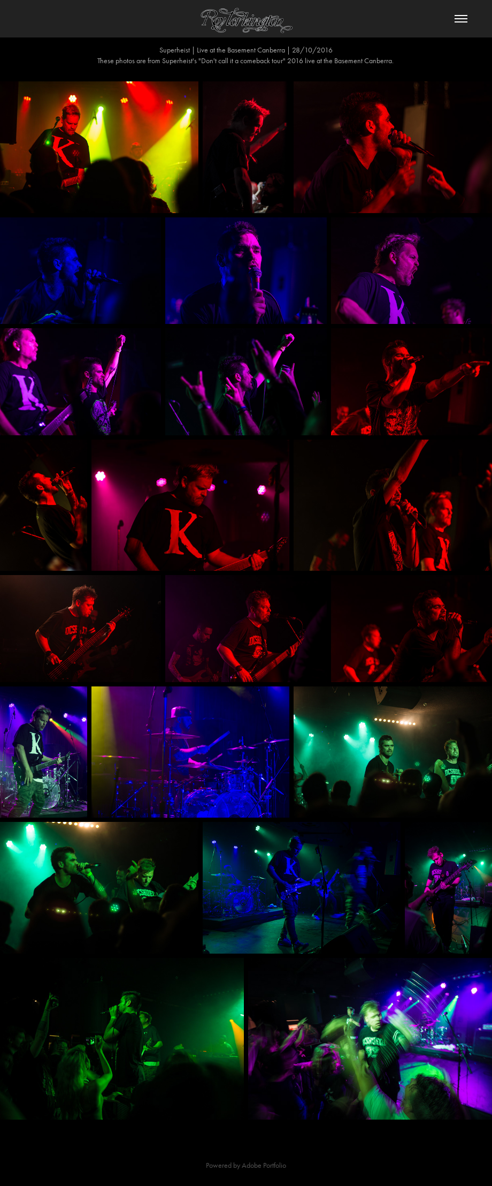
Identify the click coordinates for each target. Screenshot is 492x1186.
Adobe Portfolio (264, 1165)
